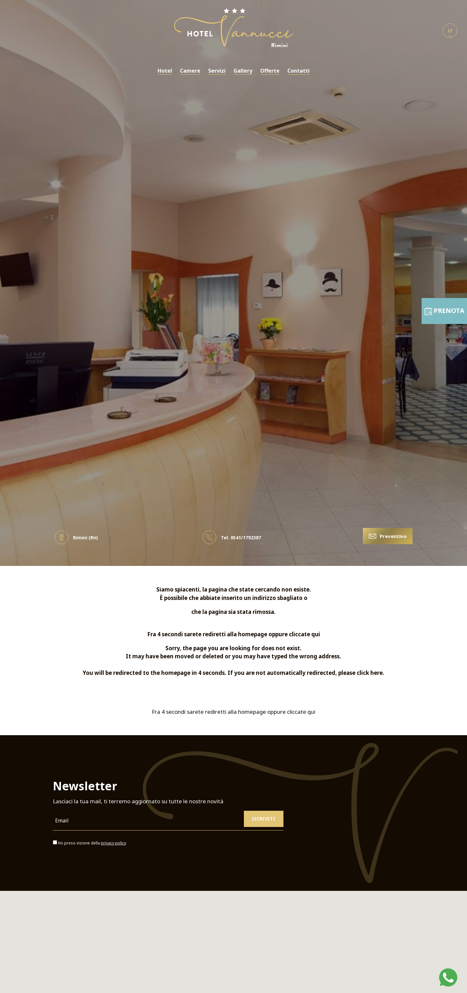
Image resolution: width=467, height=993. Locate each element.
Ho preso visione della (92, 843)
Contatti (298, 70)
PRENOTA (444, 293)
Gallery (243, 70)
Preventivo (388, 536)
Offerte (270, 70)
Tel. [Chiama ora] (232, 537)
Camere (190, 70)
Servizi (217, 70)
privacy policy (113, 843)
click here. (370, 672)
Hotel (165, 70)
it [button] (450, 33)
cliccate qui (304, 634)
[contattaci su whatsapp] (448, 977)
